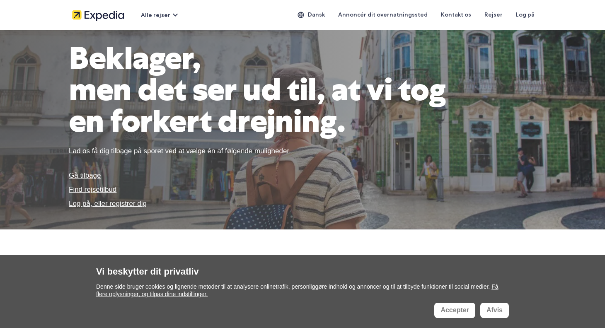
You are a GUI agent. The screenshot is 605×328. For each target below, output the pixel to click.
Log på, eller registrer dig (108, 203)
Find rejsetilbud (92, 189)
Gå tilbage (85, 175)
